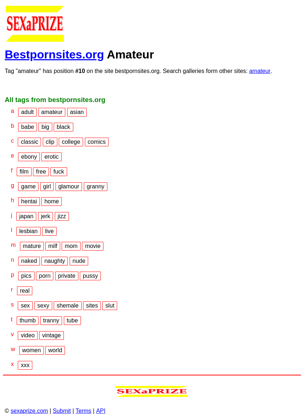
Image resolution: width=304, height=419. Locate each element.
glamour (68, 186)
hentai (29, 201)
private (66, 276)
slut (109, 305)
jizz (62, 216)
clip (50, 142)
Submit (62, 411)
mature (32, 246)
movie (92, 246)
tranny (51, 320)
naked (29, 261)
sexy (43, 305)
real (25, 291)
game (28, 186)
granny (95, 186)
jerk (45, 216)
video (27, 335)
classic (29, 142)
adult (27, 112)
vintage (51, 335)
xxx (25, 365)
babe (27, 127)
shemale (67, 305)
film (24, 171)
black (63, 127)
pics (26, 276)
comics (97, 142)
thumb (28, 320)
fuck (58, 171)
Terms (83, 411)
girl (47, 186)
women (31, 350)
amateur (260, 71)
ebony (29, 157)
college (71, 142)
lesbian (28, 231)
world (55, 350)
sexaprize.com (29, 411)
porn (44, 276)
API (101, 411)
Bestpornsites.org (54, 54)
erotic (51, 157)
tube (72, 320)
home (51, 201)
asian (77, 112)
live (49, 231)
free (41, 171)
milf (52, 246)
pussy (90, 276)
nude (79, 261)
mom (71, 246)
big (45, 127)
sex (25, 305)
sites (92, 305)
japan (26, 216)
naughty (54, 261)
